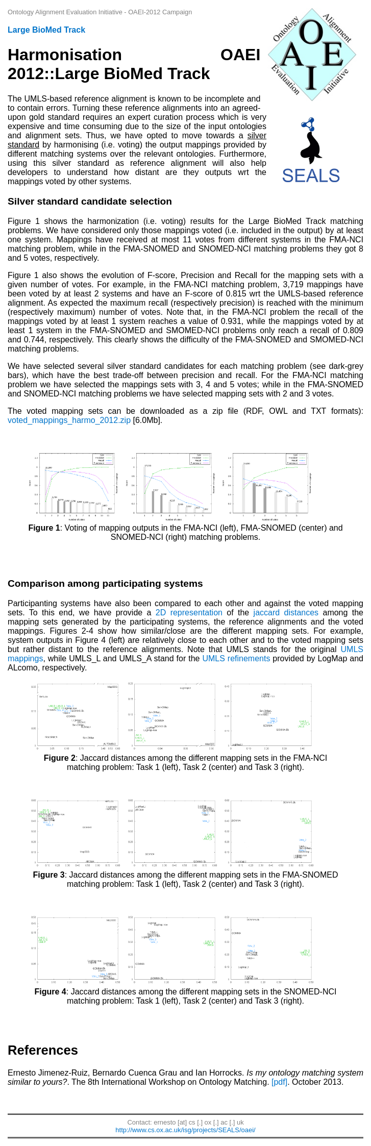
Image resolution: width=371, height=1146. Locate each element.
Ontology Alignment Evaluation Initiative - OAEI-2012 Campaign (100, 12)
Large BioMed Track (46, 30)
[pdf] (279, 1082)
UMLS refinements (236, 658)
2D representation (189, 612)
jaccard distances (286, 612)
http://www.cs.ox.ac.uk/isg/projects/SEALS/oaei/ (185, 1130)
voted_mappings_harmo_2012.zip (69, 420)
